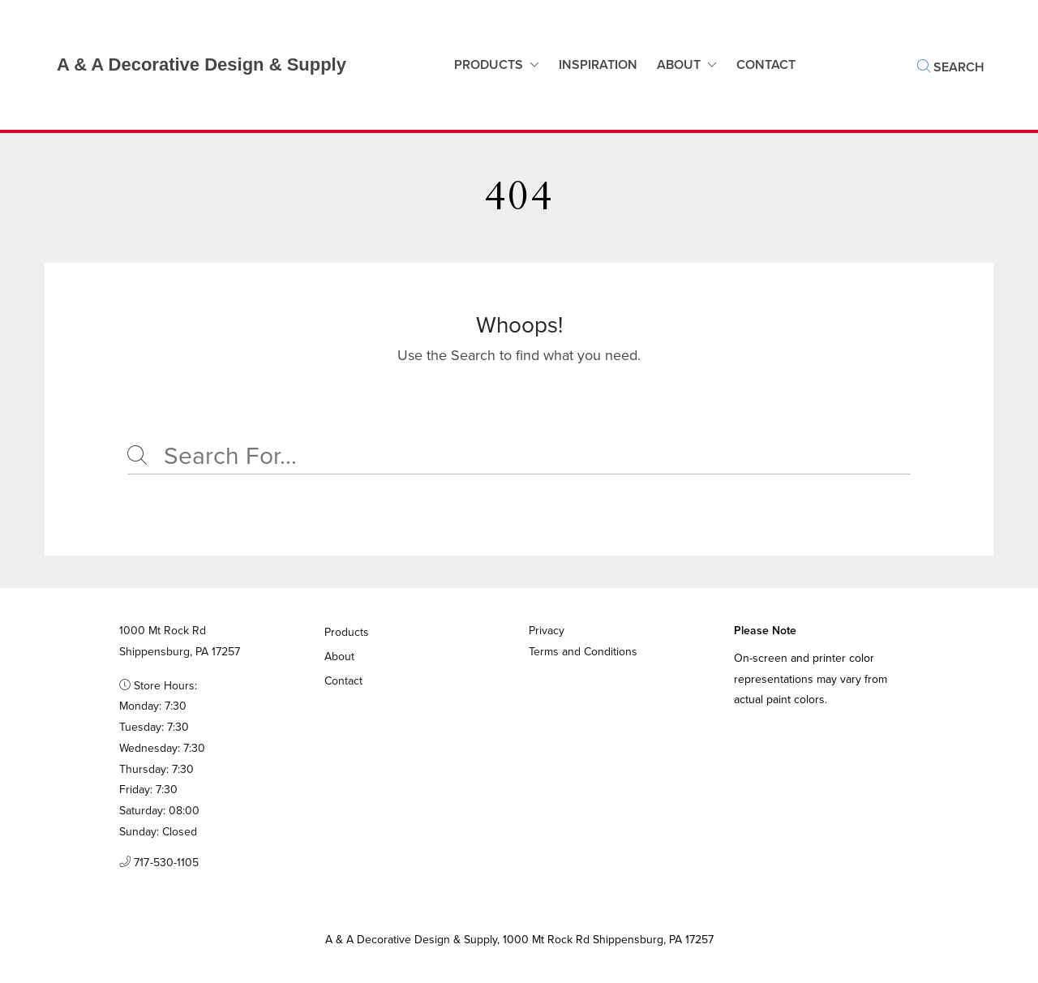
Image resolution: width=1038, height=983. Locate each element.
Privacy (546, 630)
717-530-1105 (159, 863)
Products (488, 64)
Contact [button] (766, 64)
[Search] (519, 456)
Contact (343, 680)
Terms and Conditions (583, 651)
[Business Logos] (185, 65)
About (679, 64)
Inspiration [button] (598, 64)
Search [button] (950, 67)
